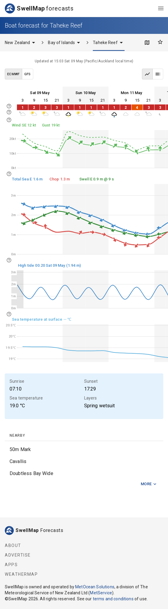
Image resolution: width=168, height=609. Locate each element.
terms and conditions (113, 598)
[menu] (161, 8)
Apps (11, 564)
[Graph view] (147, 74)
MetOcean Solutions (94, 586)
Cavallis (18, 461)
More (148, 484)
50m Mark (20, 449)
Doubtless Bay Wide (31, 473)
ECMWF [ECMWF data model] (13, 74)
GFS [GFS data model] (27, 74)
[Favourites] (160, 42)
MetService (101, 592)
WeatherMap (21, 574)
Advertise (18, 555)
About (13, 545)
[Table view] (157, 74)
